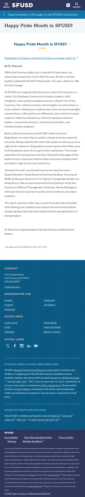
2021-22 (22, 419)
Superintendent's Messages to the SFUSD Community (43, 14)
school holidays (22, 389)
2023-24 (68, 415)
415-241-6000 (12, 281)
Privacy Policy (66, 437)
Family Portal (11, 322)
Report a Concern (52, 331)
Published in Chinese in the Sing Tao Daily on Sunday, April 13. (41, 58)
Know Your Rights (52, 327)
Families (8, 300)
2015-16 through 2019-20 (45, 419)
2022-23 (10, 419)
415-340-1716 (19, 381)
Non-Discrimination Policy (38, 437)
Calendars (9, 331)
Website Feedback (33, 441)
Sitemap (11, 441)
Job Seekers (49, 304)
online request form (51, 385)
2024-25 (56, 415)
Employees (9, 309)
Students (8, 304)
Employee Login (12, 287)
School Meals (50, 322)
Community (49, 300)
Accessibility (11, 437)
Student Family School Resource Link (32, 370)
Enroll (7, 327)
